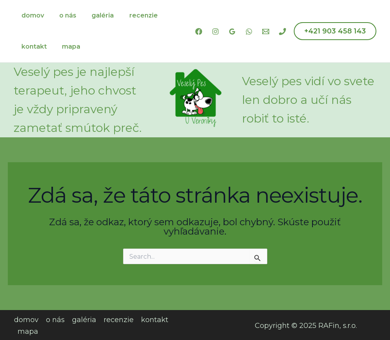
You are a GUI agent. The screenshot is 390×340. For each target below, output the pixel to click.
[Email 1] (265, 31)
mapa (67, 46)
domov (31, 15)
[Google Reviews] (232, 31)
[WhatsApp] (248, 31)
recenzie (133, 15)
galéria (96, 15)
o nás (63, 15)
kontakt (32, 46)
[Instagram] (215, 31)
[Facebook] (198, 31)
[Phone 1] (282, 31)
